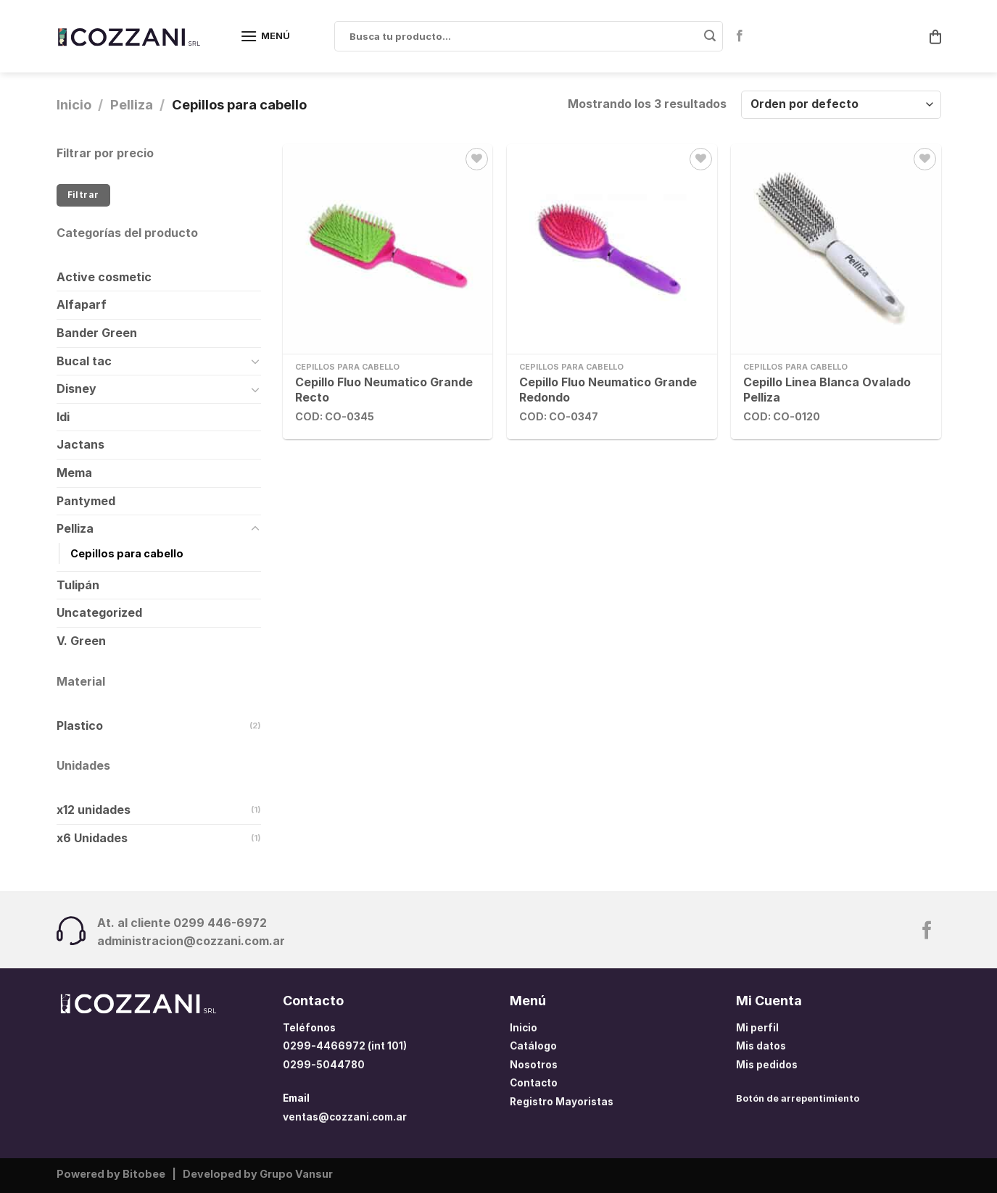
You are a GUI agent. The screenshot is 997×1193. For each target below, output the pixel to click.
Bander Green (97, 332)
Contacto (534, 1083)
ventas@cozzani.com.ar (345, 1117)
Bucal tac (84, 361)
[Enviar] (710, 36)
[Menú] (265, 36)
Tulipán (78, 585)
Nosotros (534, 1065)
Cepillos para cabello (126, 553)
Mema (74, 472)
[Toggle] (255, 361)
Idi (63, 417)
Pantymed (86, 501)
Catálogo (533, 1046)
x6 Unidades (92, 838)
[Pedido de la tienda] (840, 105)
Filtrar (83, 194)
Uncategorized (99, 612)
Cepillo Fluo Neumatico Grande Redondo (608, 389)
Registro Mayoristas (561, 1101)
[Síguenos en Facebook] (739, 36)
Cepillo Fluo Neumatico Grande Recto (384, 389)
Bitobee (144, 1174)
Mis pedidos (767, 1065)
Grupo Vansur (296, 1174)
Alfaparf (82, 304)
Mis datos (761, 1046)
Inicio (74, 104)
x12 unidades (94, 809)
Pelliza (131, 104)
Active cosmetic (104, 277)
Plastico (80, 725)
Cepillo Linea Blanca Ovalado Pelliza (827, 389)
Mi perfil (757, 1028)
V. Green (81, 640)
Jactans (80, 444)
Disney (76, 388)
